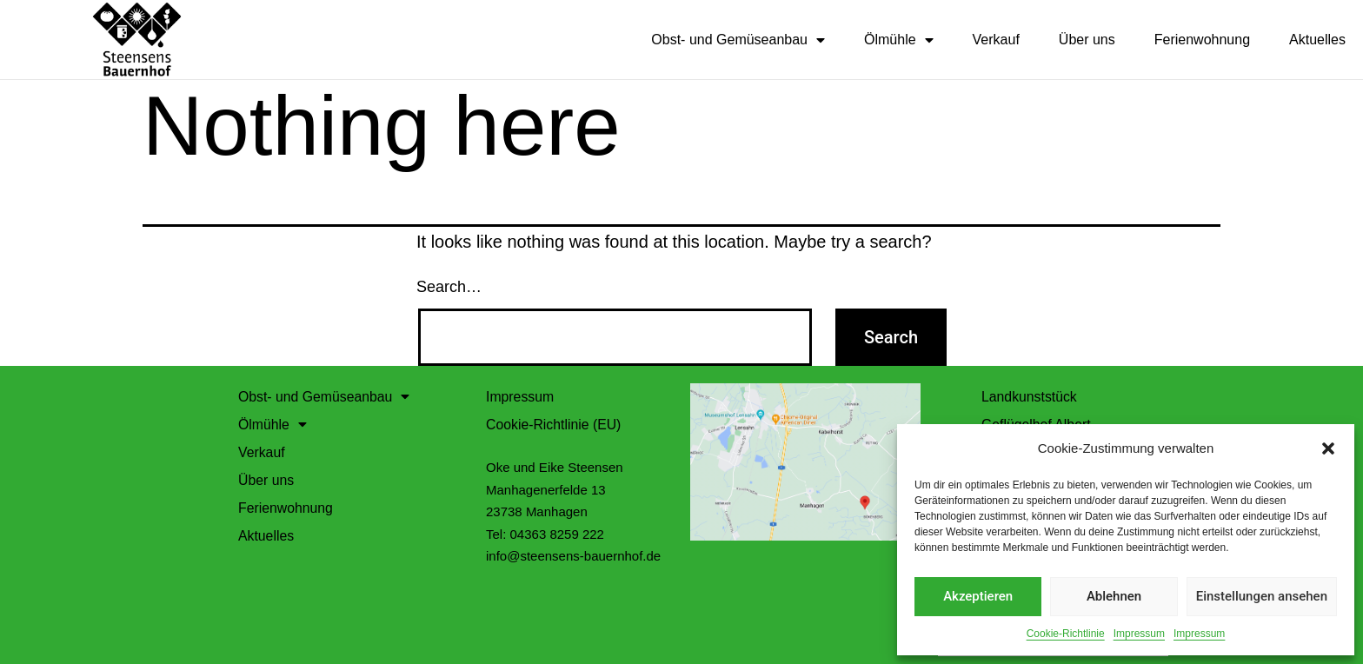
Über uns (1087, 39)
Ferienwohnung (1202, 39)
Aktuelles (1317, 39)
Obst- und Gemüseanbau (738, 40)
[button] (1328, 448)
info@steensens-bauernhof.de (573, 555)
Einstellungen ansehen (1261, 596)
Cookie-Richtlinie (1066, 633)
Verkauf (996, 39)
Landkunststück (1029, 395)
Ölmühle (899, 40)
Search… (449, 286)
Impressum (1139, 633)
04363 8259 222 (557, 533)
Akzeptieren (978, 596)
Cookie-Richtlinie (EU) (554, 423)
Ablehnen (1114, 596)
